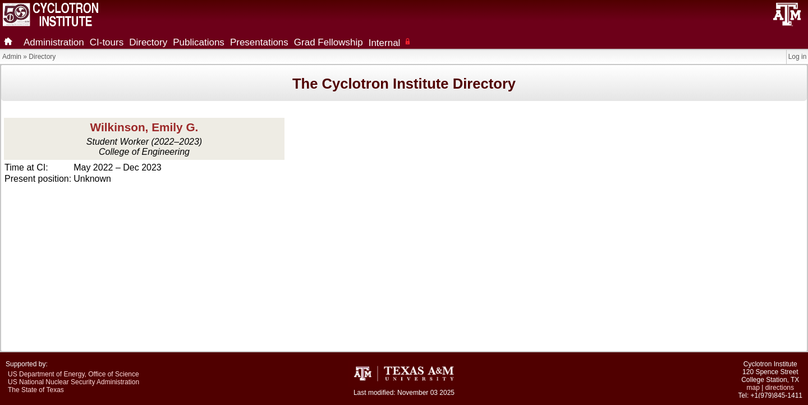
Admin (11, 57)
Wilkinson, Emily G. (144, 127)
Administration (54, 42)
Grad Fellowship (328, 42)
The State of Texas (36, 390)
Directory (148, 42)
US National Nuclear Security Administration (73, 382)
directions (779, 388)
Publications (198, 42)
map (753, 388)
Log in (797, 57)
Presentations (259, 42)
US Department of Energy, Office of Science (73, 374)
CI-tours (106, 42)
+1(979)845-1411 (776, 395)
